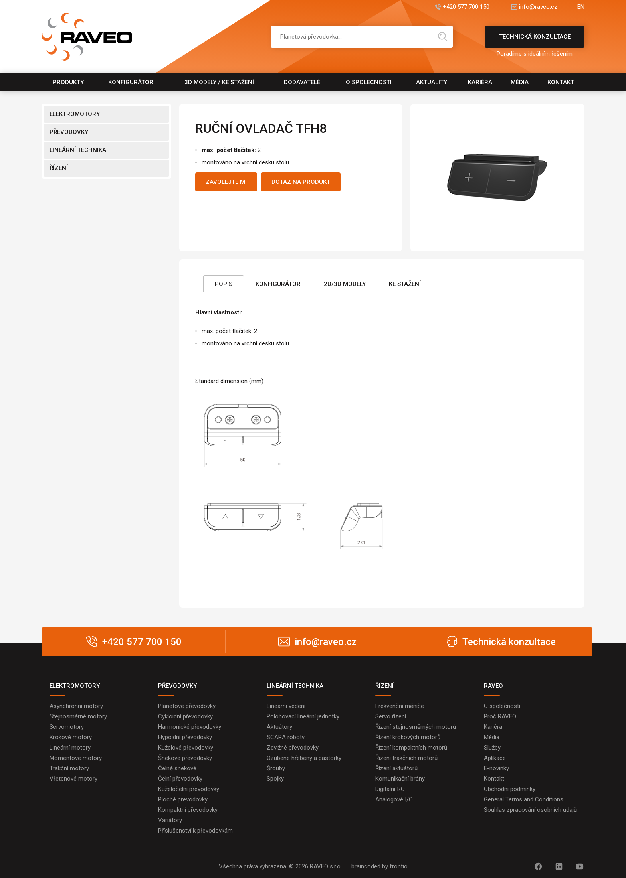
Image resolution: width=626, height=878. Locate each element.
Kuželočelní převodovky (188, 789)
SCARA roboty (286, 737)
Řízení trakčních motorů (406, 758)
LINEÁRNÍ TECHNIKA (78, 150)
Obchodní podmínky (509, 789)
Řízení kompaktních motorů (411, 747)
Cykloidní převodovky (185, 716)
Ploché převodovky (183, 799)
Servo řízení (390, 716)
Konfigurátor (130, 82)
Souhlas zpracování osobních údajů (530, 809)
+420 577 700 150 (466, 7)
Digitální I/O (390, 789)
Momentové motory (76, 758)
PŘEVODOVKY (69, 132)
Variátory (170, 820)
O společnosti (369, 82)
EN (580, 7)
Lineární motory (70, 747)
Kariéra (480, 82)
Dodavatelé (302, 82)
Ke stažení (405, 284)
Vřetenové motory (73, 778)
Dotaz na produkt (300, 181)
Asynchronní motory (76, 706)
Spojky (275, 778)
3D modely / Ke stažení (219, 82)
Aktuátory (279, 726)
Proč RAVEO (500, 716)
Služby (492, 747)
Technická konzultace (534, 40)
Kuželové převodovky (185, 747)
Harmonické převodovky (189, 726)
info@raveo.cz (538, 7)
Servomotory (67, 726)
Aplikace (495, 758)
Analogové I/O (394, 799)
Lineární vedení (286, 706)
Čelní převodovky (180, 778)
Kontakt (560, 82)
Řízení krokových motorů (407, 737)
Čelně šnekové (177, 768)
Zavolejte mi (226, 181)
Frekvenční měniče (399, 706)
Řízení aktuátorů (396, 768)
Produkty (68, 82)
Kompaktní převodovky (188, 809)
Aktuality (431, 82)
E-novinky (496, 768)
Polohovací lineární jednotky (303, 716)
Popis (223, 284)
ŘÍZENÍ (59, 168)
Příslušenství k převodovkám (195, 830)
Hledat (443, 36)
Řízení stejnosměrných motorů (415, 726)
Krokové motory (71, 737)
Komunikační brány (400, 778)
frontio (399, 866)
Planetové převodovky (187, 706)
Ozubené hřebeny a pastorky (304, 758)
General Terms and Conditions (523, 799)
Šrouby (276, 768)
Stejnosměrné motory (78, 716)
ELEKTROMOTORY (75, 114)
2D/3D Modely (345, 284)
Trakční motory (69, 768)
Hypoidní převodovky (185, 737)
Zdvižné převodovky (293, 747)
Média (520, 82)
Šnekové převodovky (185, 758)
